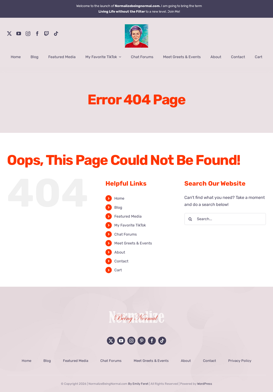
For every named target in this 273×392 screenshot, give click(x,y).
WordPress (204, 383)
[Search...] (225, 219)
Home (119, 198)
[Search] (190, 219)
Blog (118, 207)
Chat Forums (125, 234)
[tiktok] (56, 33)
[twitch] (46, 33)
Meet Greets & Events (133, 243)
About (119, 252)
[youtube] (18, 33)
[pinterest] (142, 341)
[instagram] (28, 33)
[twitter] (9, 33)
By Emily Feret (138, 383)
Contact (121, 261)
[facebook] (37, 33)
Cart (118, 270)
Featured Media (128, 216)
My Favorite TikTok (130, 225)
